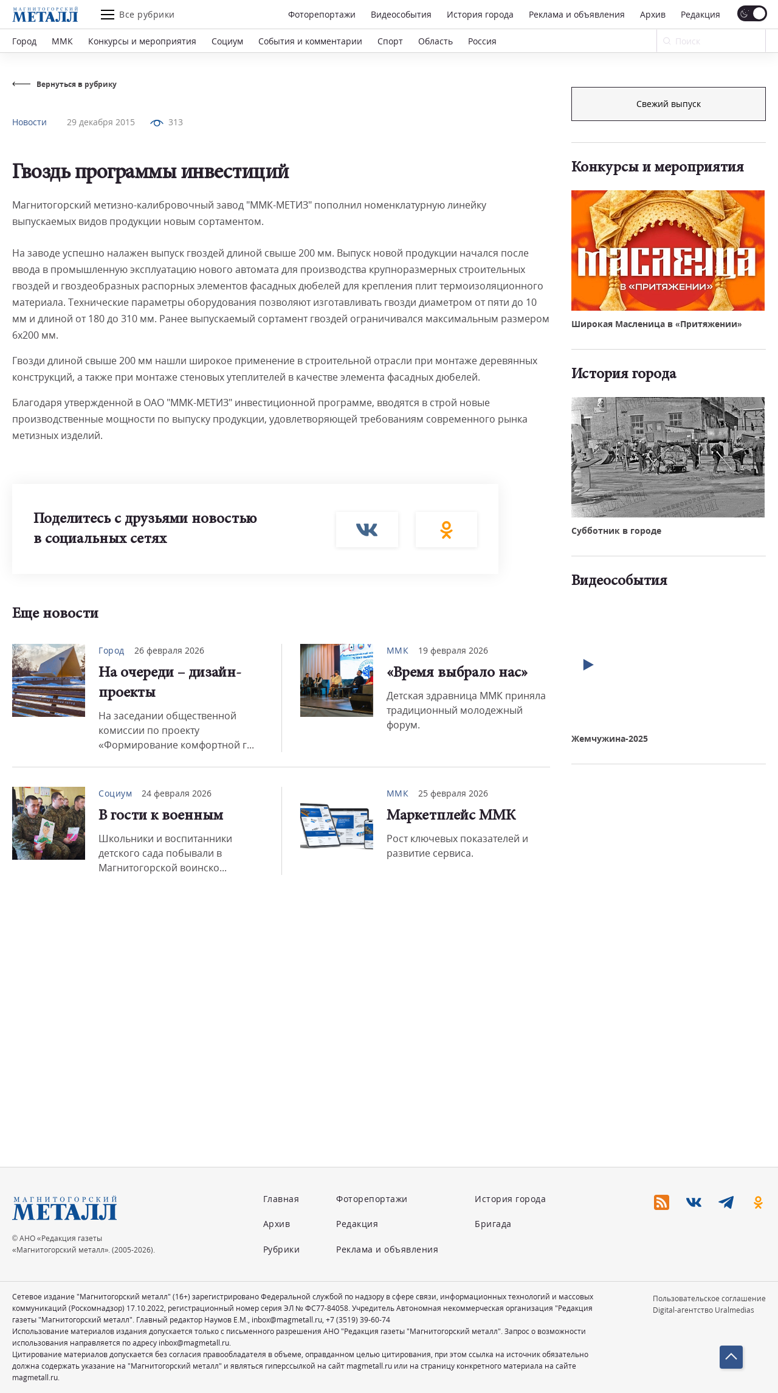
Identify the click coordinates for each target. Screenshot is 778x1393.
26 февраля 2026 (169, 650)
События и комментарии (310, 41)
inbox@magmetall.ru (287, 1320)
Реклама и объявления (577, 14)
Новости (29, 122)
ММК (62, 41)
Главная (281, 1199)
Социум (227, 41)
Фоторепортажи (322, 14)
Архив (653, 14)
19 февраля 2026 (453, 650)
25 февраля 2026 (453, 793)
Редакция (700, 14)
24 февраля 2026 (177, 793)
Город (24, 41)
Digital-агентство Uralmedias (703, 1310)
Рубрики (281, 1249)
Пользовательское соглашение (709, 1298)
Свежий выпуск (668, 309)
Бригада (493, 1223)
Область (435, 41)
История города (480, 14)
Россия (482, 41)
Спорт (390, 41)
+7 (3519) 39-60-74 (358, 1320)
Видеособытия (401, 14)
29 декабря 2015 (101, 122)
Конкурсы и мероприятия (142, 41)
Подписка (669, 103)
